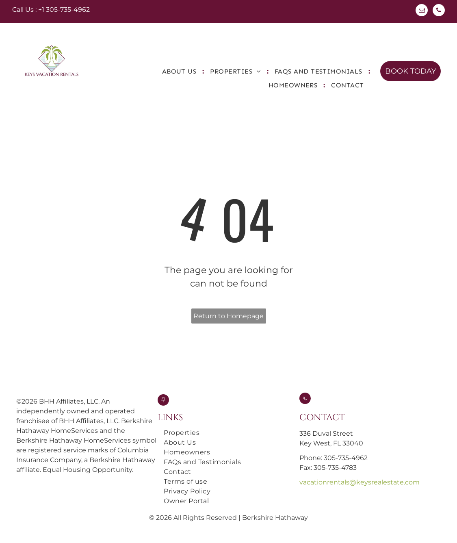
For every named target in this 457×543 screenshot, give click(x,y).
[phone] (439, 11)
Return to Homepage (228, 316)
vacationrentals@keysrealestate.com (359, 482)
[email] (422, 11)
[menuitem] (180, 71)
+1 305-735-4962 (64, 9)
